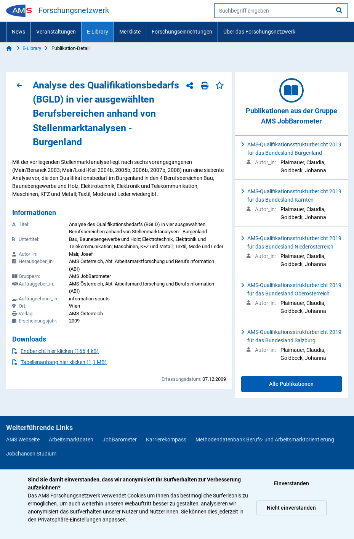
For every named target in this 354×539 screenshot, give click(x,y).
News (18, 32)
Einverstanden (291, 483)
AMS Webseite (23, 439)
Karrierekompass (166, 439)
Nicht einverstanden (291, 508)
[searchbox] (281, 10)
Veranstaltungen (56, 32)
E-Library (97, 32)
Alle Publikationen (291, 384)
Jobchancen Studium (31, 454)
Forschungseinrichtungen (182, 32)
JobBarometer (120, 439)
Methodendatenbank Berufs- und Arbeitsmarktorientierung (264, 439)
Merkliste (130, 32)
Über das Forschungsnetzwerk (259, 32)
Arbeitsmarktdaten (71, 439)
